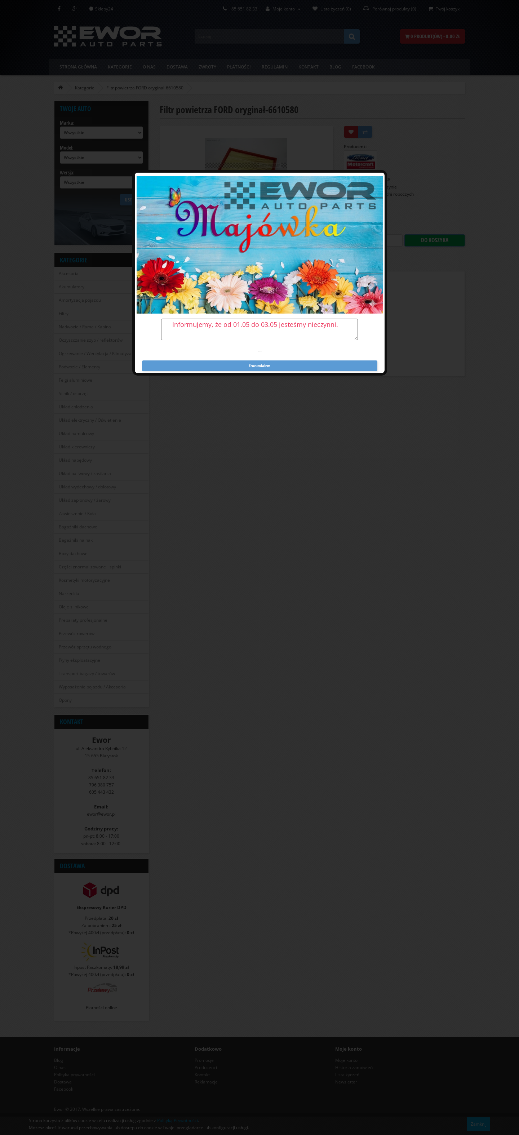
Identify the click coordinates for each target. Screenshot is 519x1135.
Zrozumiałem (259, 365)
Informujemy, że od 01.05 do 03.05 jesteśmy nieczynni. (259, 329)
